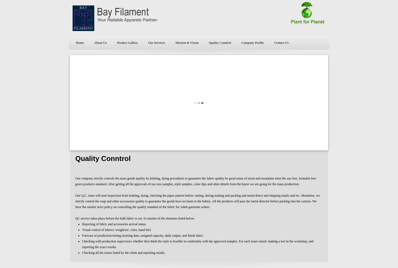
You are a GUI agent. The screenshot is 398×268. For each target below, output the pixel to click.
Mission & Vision (186, 43)
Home (80, 43)
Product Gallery (127, 43)
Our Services (156, 43)
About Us (100, 43)
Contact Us (281, 43)
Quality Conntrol (220, 43)
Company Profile (252, 43)
